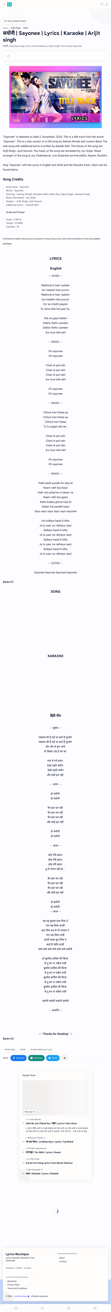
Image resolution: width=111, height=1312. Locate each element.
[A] (29, 1119)
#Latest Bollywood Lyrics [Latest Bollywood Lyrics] (41, 1049)
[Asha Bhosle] (35, 1119)
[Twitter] (19, 1268)
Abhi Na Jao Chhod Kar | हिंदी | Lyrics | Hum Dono (51, 1123)
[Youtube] (27, 1268)
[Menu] (68, 1308)
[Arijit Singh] (35, 1159)
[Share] (95, 1308)
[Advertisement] (55, 1211)
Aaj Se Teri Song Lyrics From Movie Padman (49, 1163)
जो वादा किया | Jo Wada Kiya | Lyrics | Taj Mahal (49, 1141)
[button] (106, 4)
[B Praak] (31, 1148)
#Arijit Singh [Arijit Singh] (10, 1049)
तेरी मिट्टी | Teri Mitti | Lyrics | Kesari (43, 1152)
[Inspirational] (41, 1148)
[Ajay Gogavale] (34, 1169)
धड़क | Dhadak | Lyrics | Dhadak (42, 1173)
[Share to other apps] (64, 1058)
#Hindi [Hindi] (23, 1049)
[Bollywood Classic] (36, 1137)
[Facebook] (10, 1268)
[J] (45, 1137)
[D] (42, 1169)
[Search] (102, 4)
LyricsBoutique (21, 1296)
